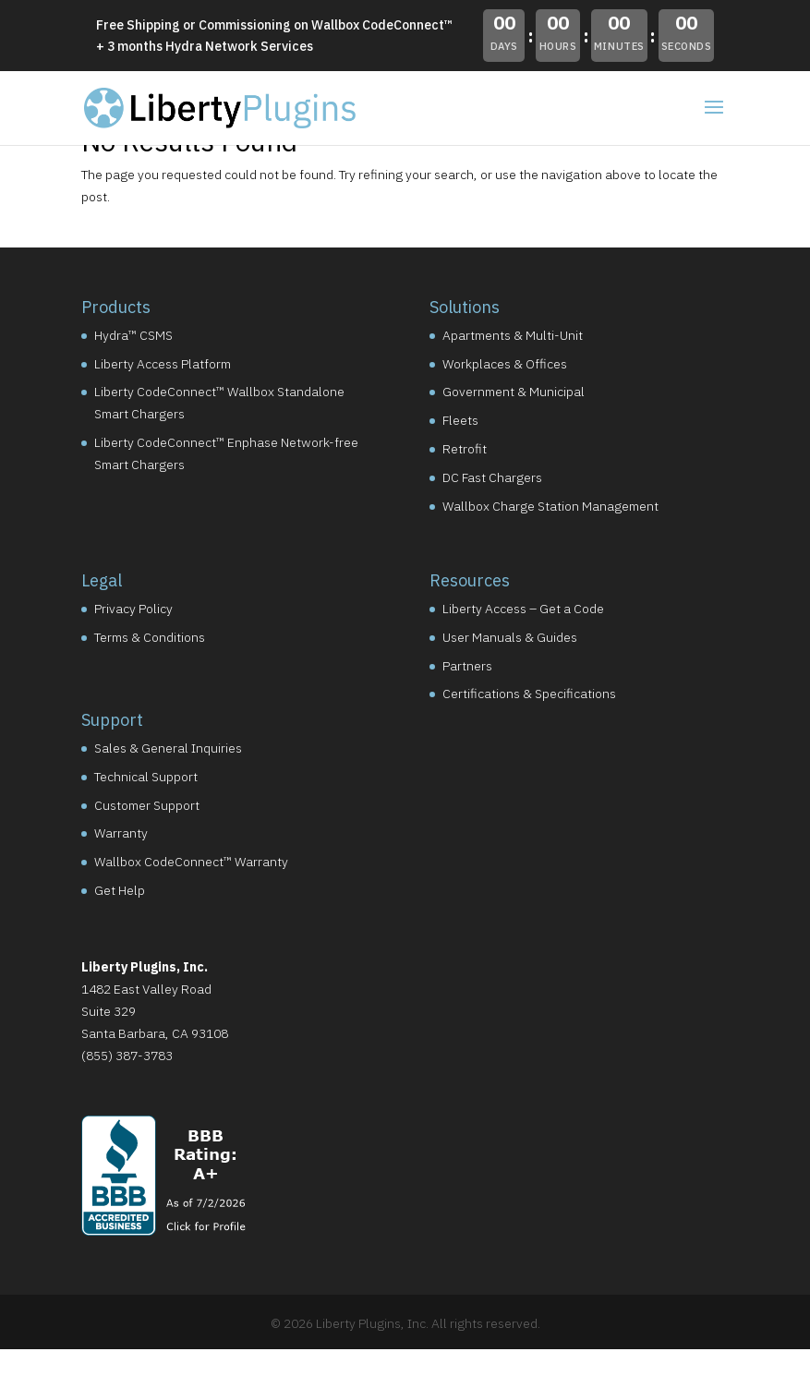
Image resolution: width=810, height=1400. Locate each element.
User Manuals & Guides (509, 637)
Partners (467, 666)
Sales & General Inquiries (168, 748)
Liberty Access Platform (162, 364)
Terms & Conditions (149, 637)
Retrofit (464, 449)
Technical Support (146, 776)
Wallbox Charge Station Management (550, 506)
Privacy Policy (133, 608)
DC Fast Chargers (492, 477)
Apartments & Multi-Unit (512, 335)
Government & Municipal (513, 391)
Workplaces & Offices (504, 364)
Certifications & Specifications (529, 693)
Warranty (121, 833)
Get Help (119, 890)
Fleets (460, 420)
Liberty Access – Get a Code (523, 608)
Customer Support (146, 805)
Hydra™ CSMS (133, 335)
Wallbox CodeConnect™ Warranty (191, 861)
